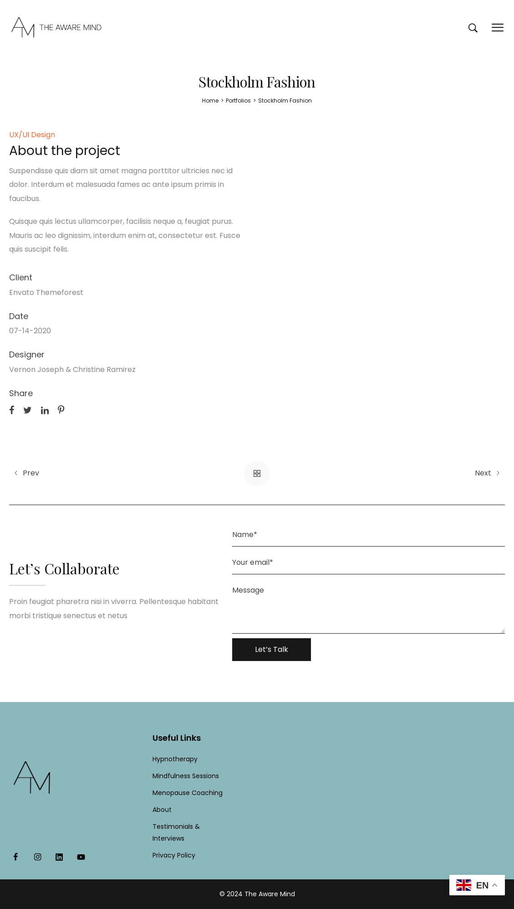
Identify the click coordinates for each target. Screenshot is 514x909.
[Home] (210, 100)
